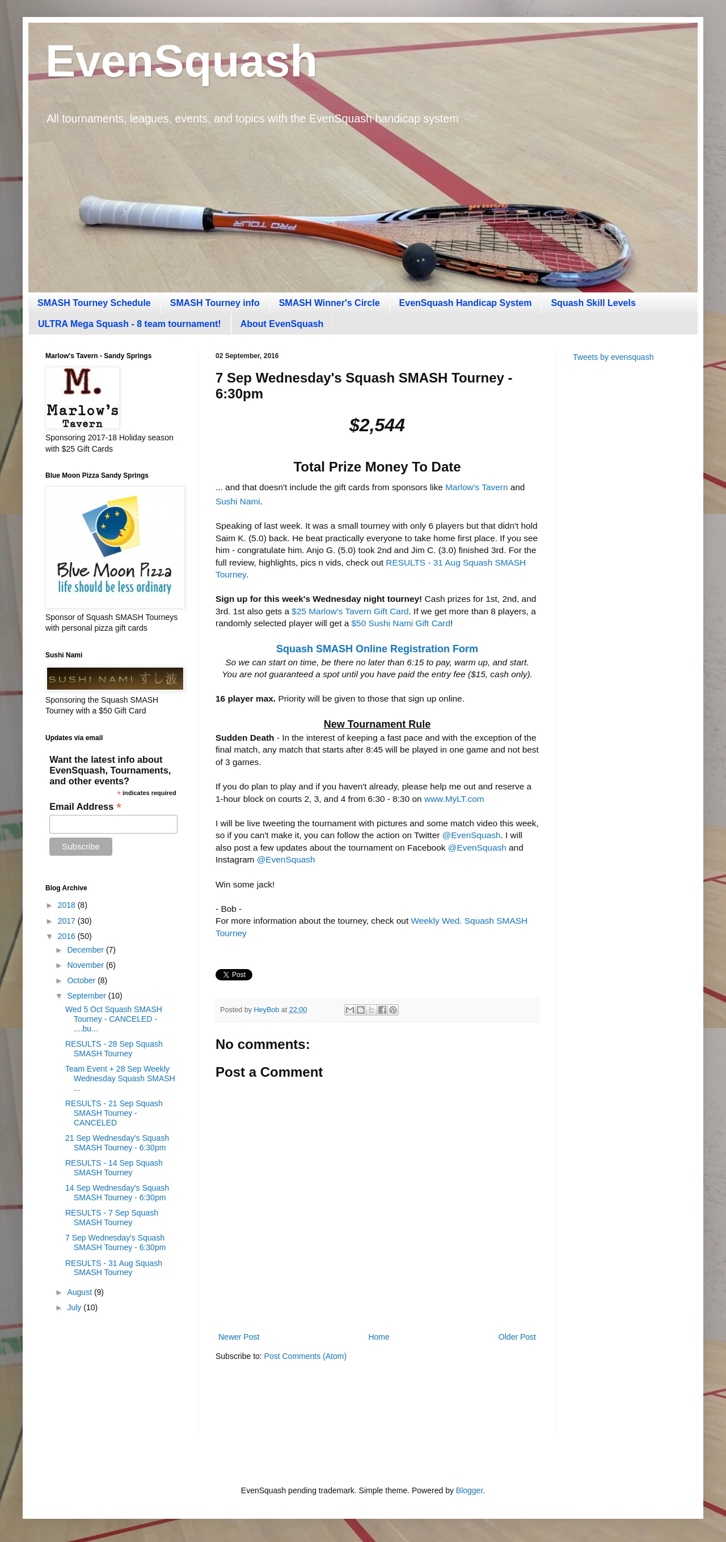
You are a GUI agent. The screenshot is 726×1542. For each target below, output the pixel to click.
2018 (68, 905)
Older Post (517, 1336)
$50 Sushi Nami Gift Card (401, 623)
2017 (68, 920)
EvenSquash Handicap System (465, 303)
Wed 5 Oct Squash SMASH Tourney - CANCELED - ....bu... (113, 1019)
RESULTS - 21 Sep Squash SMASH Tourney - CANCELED (114, 1113)
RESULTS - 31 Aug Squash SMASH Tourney (113, 1268)
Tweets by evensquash (613, 357)
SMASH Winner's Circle (329, 303)
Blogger (469, 1490)
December (86, 949)
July (75, 1307)
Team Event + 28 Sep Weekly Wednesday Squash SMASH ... (120, 1078)
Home (378, 1336)
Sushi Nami (238, 501)
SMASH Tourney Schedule (94, 303)
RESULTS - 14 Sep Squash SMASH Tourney (114, 1167)
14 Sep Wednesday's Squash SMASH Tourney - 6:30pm (117, 1192)
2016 (68, 936)
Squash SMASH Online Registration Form (377, 649)
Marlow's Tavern (476, 487)
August (80, 1292)
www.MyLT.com (454, 799)
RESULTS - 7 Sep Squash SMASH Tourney (111, 1217)
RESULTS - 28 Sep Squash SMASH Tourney (114, 1048)
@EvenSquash (471, 835)
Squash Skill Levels (593, 303)
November (86, 965)
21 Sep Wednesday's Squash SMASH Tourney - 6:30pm (117, 1142)
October (82, 980)
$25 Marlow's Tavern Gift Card (350, 611)
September (87, 995)
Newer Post (238, 1336)
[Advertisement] (627, 550)
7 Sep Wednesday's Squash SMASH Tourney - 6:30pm (115, 1242)
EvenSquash (181, 61)
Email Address (85, 806)
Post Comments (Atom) (305, 1356)
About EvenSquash (282, 324)
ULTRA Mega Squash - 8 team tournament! (129, 324)
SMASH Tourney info (215, 303)
